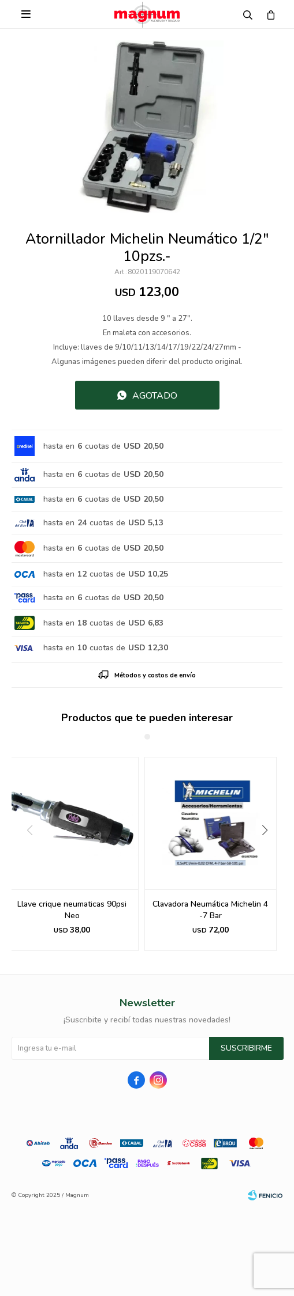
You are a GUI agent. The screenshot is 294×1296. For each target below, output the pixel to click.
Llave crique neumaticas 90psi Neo (71, 910)
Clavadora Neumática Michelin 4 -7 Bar (210, 910)
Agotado (154, 395)
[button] (269, 853)
